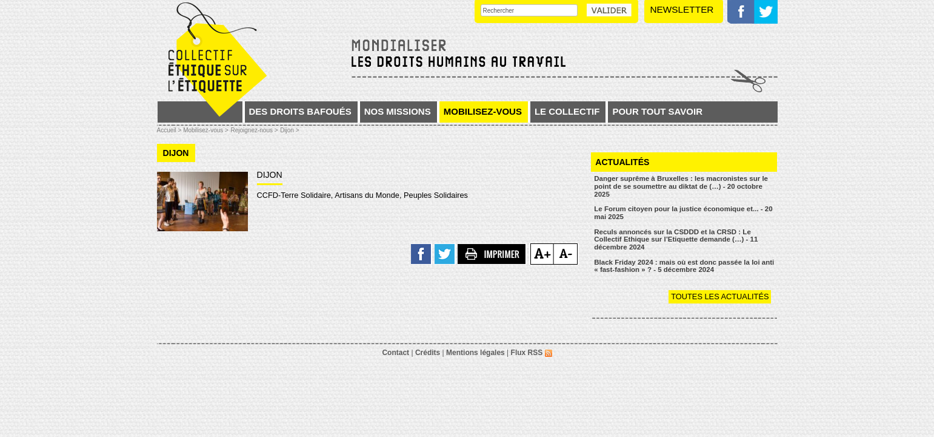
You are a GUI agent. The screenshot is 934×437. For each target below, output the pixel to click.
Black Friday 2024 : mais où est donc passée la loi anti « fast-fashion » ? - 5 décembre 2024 (684, 266)
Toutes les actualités (720, 296)
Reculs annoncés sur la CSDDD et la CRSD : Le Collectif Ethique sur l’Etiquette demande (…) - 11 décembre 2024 (676, 239)
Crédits (427, 352)
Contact (395, 352)
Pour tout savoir (657, 111)
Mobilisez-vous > (205, 130)
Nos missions (397, 111)
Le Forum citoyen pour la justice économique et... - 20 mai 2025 (683, 212)
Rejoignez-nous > (254, 130)
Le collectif (567, 111)
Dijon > (289, 130)
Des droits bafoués (300, 111)
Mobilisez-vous (483, 111)
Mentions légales (475, 352)
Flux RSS (531, 352)
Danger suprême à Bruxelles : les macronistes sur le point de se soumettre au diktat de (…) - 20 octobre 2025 (681, 186)
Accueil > (170, 130)
